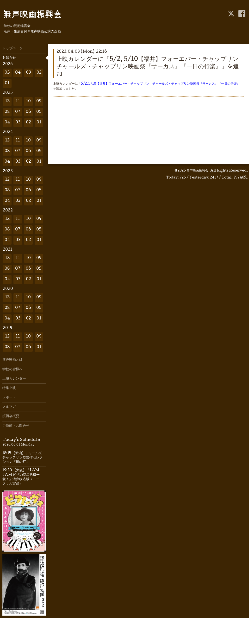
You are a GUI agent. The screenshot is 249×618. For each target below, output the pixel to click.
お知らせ (9, 58)
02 (39, 73)
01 (7, 83)
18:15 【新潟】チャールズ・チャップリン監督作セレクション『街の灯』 (23, 458)
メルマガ (9, 407)
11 (18, 101)
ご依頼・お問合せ (15, 426)
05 (7, 73)
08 (7, 112)
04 (18, 73)
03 (28, 73)
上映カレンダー (14, 379)
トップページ (12, 49)
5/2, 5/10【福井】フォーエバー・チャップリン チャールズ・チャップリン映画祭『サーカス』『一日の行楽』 (160, 84)
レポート (9, 398)
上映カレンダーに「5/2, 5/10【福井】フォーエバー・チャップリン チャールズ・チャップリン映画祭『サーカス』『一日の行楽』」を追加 (150, 67)
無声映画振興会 (197, 170)
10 (28, 101)
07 (17, 112)
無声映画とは (12, 360)
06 (28, 112)
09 (39, 101)
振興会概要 (10, 416)
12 (7, 101)
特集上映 (9, 388)
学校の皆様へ (12, 369)
